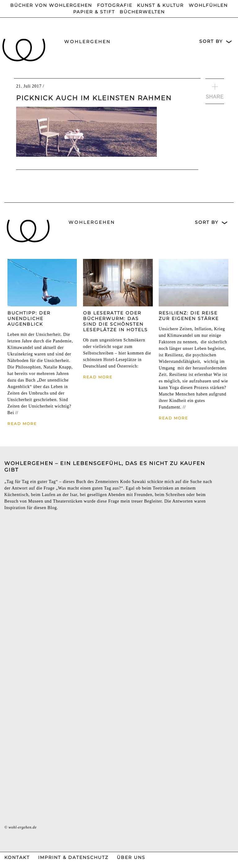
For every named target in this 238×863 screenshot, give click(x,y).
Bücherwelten (142, 12)
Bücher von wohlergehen (51, 5)
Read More (22, 423)
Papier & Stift (94, 12)
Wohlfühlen (208, 5)
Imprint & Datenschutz (73, 857)
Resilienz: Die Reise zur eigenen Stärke (189, 315)
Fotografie (114, 5)
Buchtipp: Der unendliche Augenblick (29, 318)
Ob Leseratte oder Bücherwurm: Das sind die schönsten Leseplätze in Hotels (115, 321)
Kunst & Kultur (160, 5)
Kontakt (17, 857)
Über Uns (131, 857)
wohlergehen (87, 41)
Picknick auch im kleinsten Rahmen (94, 98)
